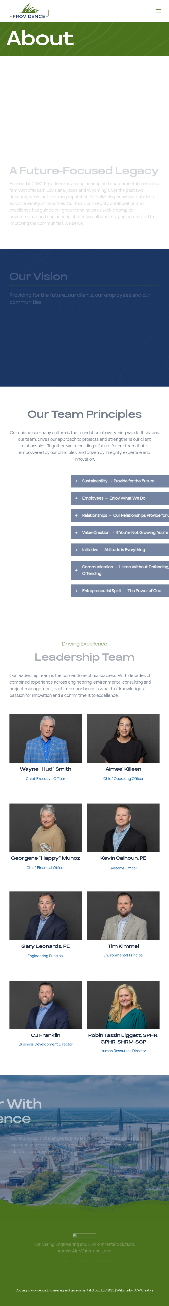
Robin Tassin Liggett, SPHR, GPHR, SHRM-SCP (123, 1039)
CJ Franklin (45, 1035)
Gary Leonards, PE (45, 946)
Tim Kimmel (123, 946)
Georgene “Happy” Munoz (45, 858)
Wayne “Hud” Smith (45, 769)
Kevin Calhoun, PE (123, 858)
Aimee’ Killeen (123, 769)
